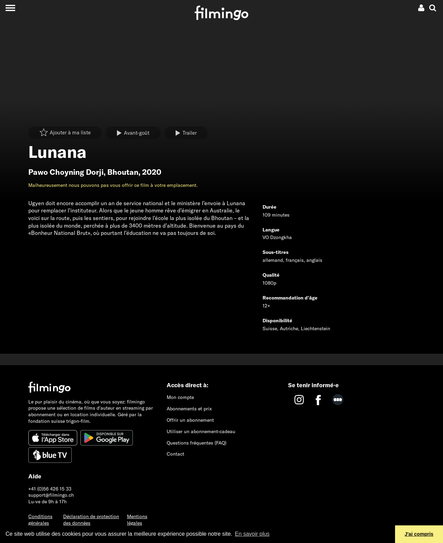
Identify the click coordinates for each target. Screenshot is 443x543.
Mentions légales (137, 519)
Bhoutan (122, 172)
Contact (175, 454)
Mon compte (180, 397)
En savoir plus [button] (252, 534)
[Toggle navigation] (10, 8)
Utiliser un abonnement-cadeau (201, 431)
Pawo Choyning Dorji (66, 172)
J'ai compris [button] (419, 534)
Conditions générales (40, 519)
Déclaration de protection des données (91, 519)
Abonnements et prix (189, 409)
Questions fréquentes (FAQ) (196, 443)
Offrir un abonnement (190, 420)
